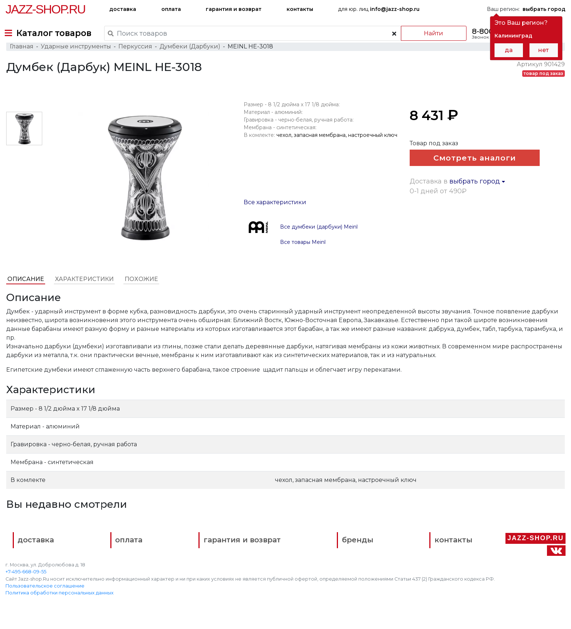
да (509, 50)
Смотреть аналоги (468, 170)
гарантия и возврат (233, 9)
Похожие (140, 289)
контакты (300, 9)
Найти (428, 33)
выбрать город (477, 213)
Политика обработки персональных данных (59, 603)
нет (543, 50)
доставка (122, 9)
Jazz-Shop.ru (45, 9)
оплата (171, 9)
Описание (25, 289)
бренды (321, 552)
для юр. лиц (379, 9)
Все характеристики (274, 212)
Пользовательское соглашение (44, 597)
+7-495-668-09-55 (25, 582)
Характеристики (83, 289)
